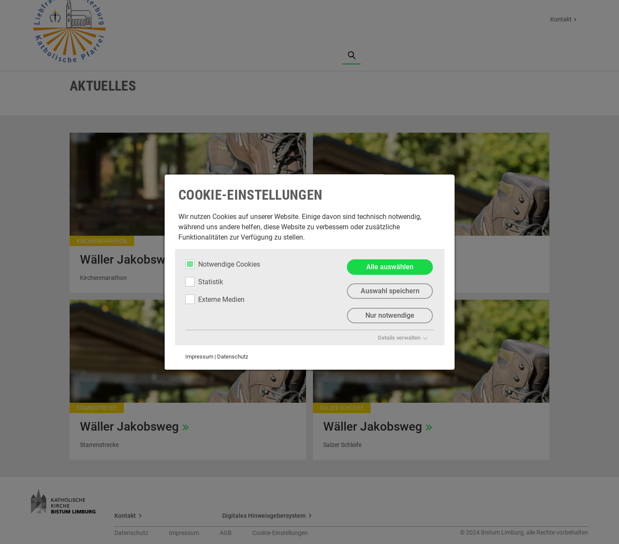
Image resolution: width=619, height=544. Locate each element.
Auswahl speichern (389, 291)
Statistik (204, 281)
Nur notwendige (389, 316)
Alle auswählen (390, 267)
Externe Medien (215, 299)
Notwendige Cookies (222, 264)
